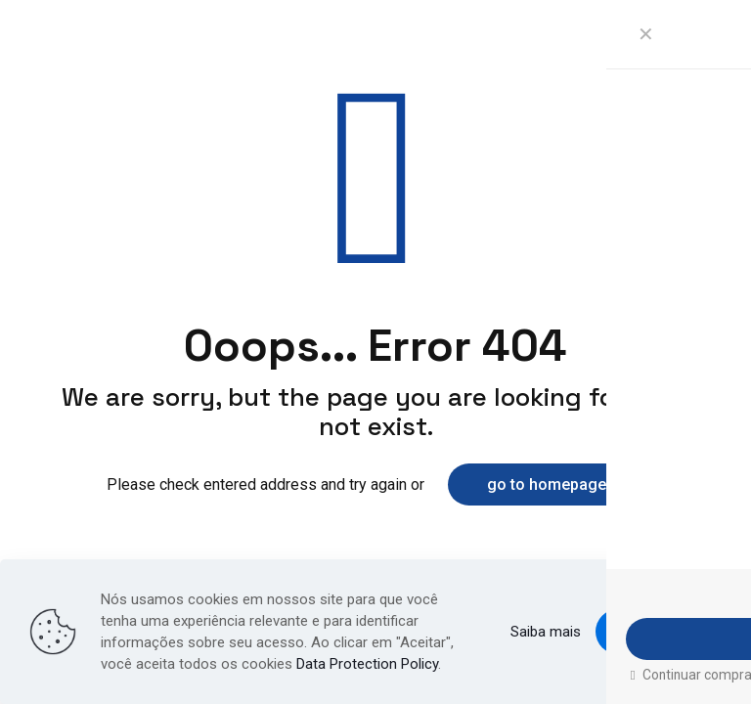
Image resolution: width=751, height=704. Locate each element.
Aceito (659, 631)
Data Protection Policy (367, 664)
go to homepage (546, 484)
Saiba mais (545, 631)
